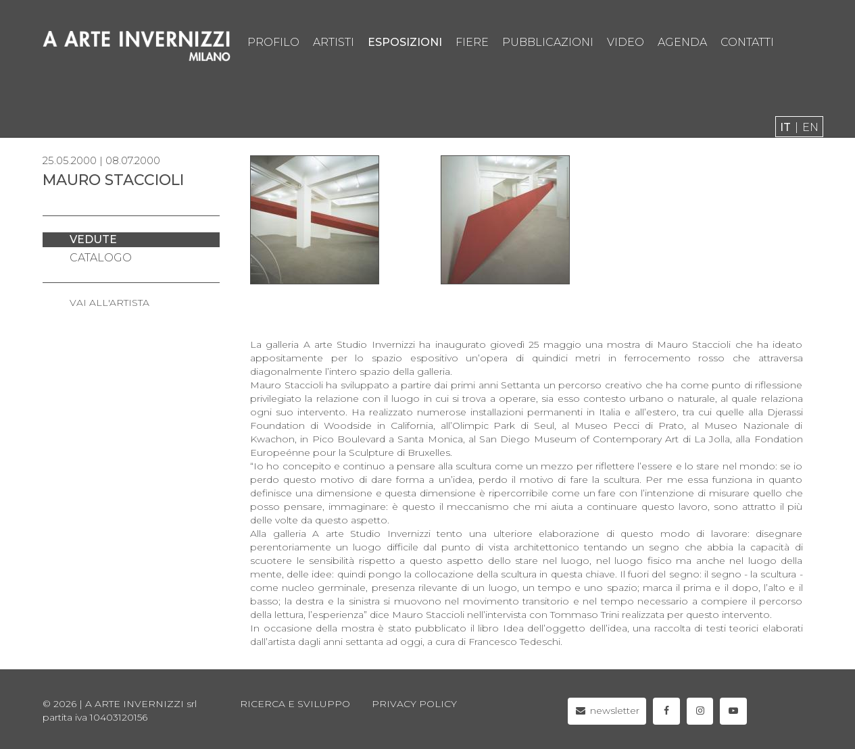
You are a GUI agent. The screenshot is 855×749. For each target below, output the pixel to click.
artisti (333, 42)
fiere (472, 42)
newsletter (607, 710)
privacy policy (414, 704)
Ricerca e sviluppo (295, 704)
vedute (93, 239)
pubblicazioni (547, 42)
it (785, 127)
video (625, 42)
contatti (747, 42)
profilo (273, 42)
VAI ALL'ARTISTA (109, 302)
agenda (682, 42)
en (810, 127)
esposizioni (405, 42)
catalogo (101, 257)
